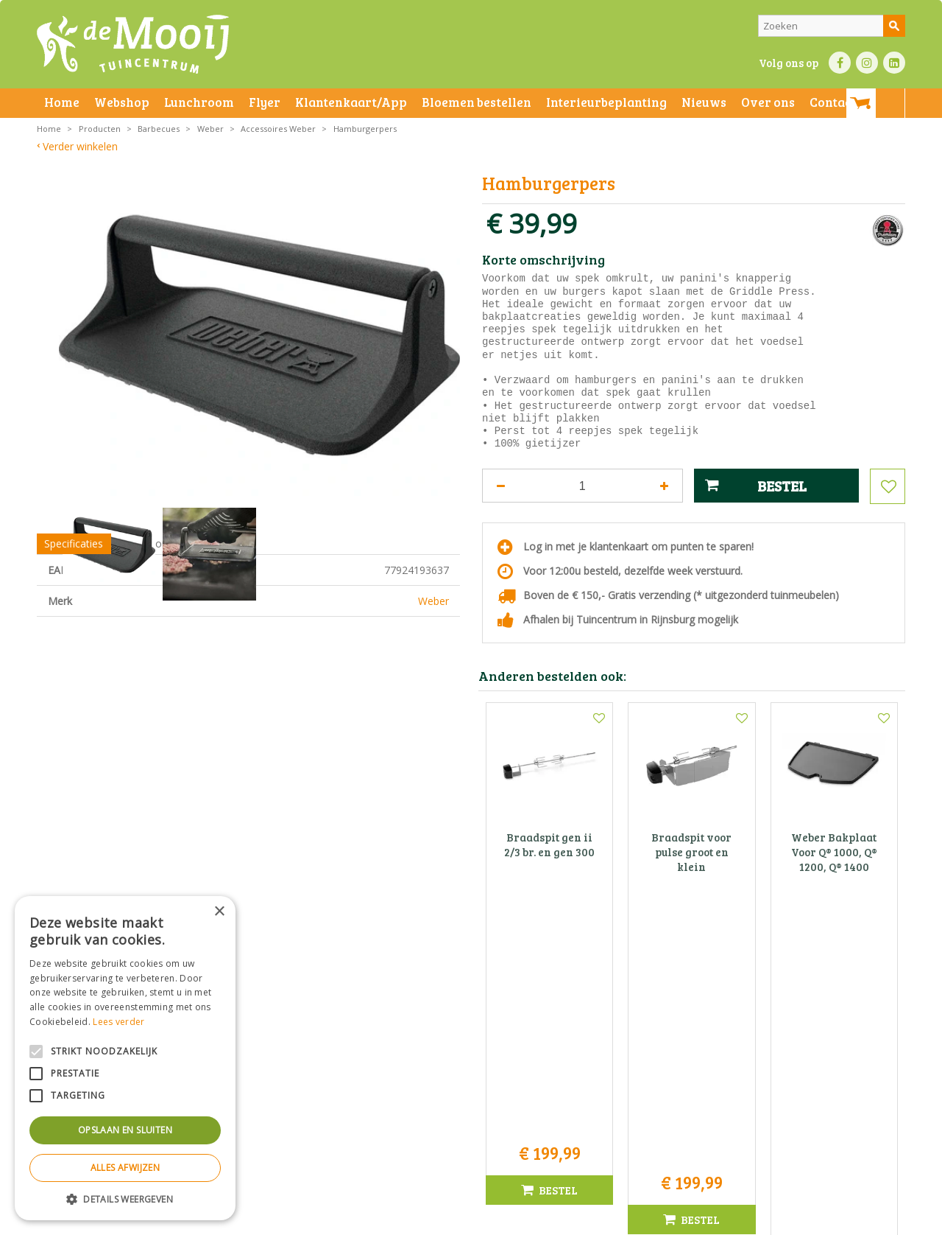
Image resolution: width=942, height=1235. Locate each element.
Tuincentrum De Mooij (471, 1027)
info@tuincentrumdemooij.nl (475, 1089)
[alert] (125, 1058)
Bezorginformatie (362, 1219)
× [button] (218, 911)
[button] (125, 1199)
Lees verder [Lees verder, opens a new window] (118, 1021)
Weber (433, 686)
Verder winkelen (80, 146)
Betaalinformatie (438, 1219)
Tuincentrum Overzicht (763, 1219)
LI (894, 63)
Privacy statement (283, 1219)
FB (840, 63)
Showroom (144, 629)
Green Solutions (674, 1219)
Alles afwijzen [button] (125, 1167)
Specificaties (73, 629)
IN (867, 63)
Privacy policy (506, 1219)
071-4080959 (476, 1074)
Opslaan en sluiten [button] (125, 1130)
